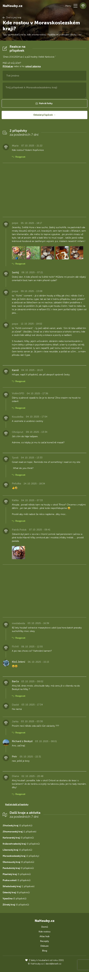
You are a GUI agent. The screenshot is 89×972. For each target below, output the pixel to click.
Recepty (44, 941)
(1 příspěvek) (19, 831)
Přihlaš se (8, 66)
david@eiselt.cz (53, 963)
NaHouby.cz (12, 6)
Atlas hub (44, 936)
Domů (44, 926)
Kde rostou (44, 931)
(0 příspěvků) (17, 825)
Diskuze (44, 946)
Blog (44, 950)
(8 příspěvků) (16, 892)
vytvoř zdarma (33, 66)
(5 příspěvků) (17, 874)
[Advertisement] (44, 190)
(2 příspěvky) (21, 856)
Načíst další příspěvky (16, 804)
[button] (75, 5)
